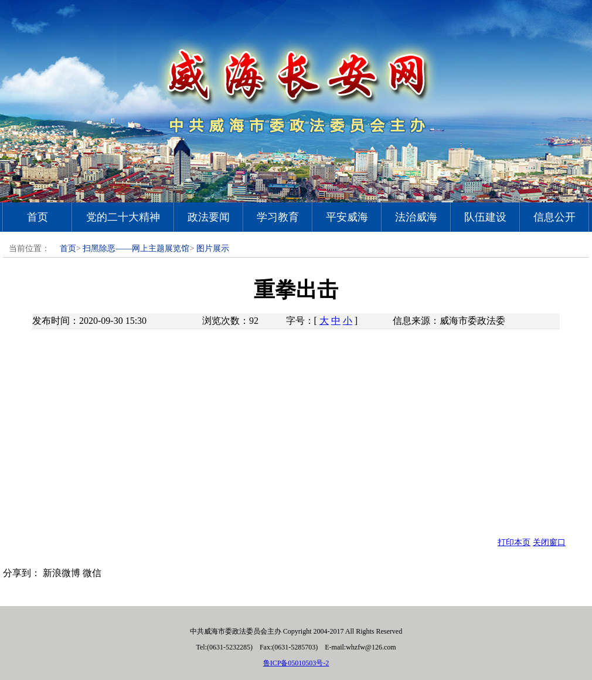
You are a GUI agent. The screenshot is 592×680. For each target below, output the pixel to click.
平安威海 (347, 217)
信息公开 (554, 217)
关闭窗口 (549, 542)
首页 (37, 217)
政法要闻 (209, 217)
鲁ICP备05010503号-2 (296, 663)
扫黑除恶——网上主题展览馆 (136, 248)
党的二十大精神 (123, 217)
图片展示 (212, 248)
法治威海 (416, 217)
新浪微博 (61, 573)
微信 (92, 573)
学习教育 (278, 217)
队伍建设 (485, 217)
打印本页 (514, 542)
